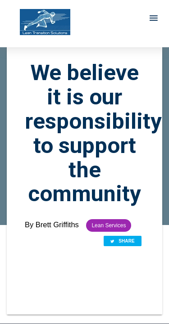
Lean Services (108, 225)
